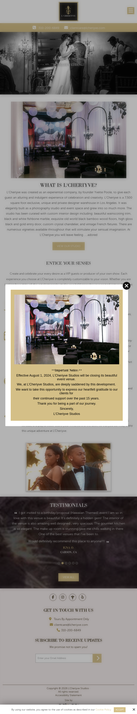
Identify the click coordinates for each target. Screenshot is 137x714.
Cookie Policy (103, 709)
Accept (120, 709)
